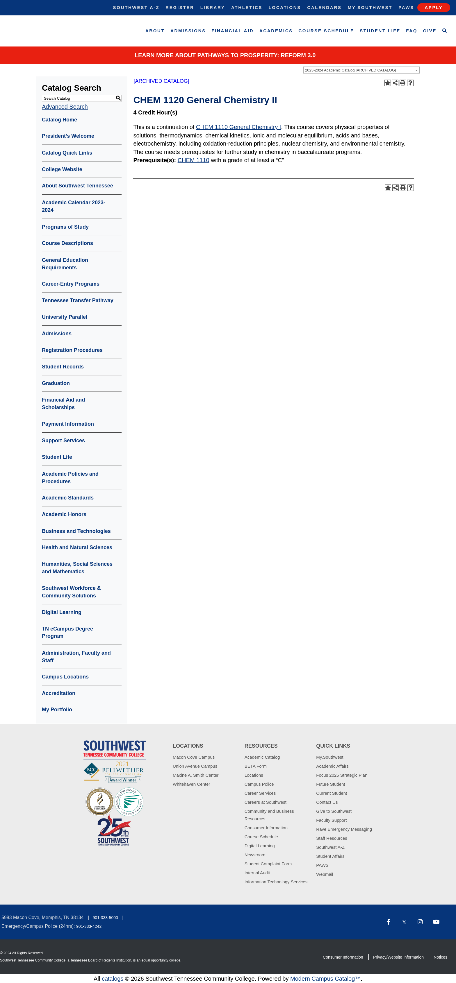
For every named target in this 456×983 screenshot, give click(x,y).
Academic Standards (68, 498)
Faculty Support (331, 820)
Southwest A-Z (136, 7)
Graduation (56, 383)
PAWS (322, 865)
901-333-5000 (105, 917)
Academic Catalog (262, 757)
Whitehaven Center (191, 784)
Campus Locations (65, 677)
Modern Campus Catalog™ (325, 978)
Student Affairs (330, 856)
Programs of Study (65, 227)
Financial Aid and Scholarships (63, 403)
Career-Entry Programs (70, 284)
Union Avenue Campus (195, 766)
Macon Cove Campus (194, 757)
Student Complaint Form (268, 863)
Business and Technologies (76, 531)
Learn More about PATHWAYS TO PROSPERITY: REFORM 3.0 (225, 55)
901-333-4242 (88, 926)
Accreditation (58, 693)
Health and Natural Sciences (77, 547)
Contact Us (327, 802)
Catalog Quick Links (67, 153)
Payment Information (68, 424)
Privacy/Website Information (398, 957)
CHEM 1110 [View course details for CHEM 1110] (193, 160)
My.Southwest (370, 7)
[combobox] (361, 70)
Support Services (63, 440)
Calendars (324, 7)
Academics (276, 30)
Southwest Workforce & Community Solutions (71, 592)
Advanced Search (65, 106)
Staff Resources (331, 838)
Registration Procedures (72, 350)
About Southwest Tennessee (77, 186)
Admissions (188, 30)
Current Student (331, 793)
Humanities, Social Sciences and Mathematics (77, 567)
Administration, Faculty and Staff (76, 656)
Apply (434, 7)
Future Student (330, 784)
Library (212, 7)
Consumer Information (266, 827)
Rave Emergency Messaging (344, 829)
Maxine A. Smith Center (196, 775)
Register (179, 7)
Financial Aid (232, 30)
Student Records (63, 367)
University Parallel (64, 317)
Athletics (246, 7)
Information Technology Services (276, 881)
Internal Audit (257, 872)
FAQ (411, 30)
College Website (62, 169)
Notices (440, 957)
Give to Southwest (334, 811)
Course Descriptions (67, 243)
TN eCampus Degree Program (67, 632)
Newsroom (255, 854)
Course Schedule (326, 30)
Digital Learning (61, 612)
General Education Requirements (65, 264)
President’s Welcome (68, 136)
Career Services (260, 793)
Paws (406, 7)
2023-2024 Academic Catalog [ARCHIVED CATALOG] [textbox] (350, 70)
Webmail (324, 874)
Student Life (380, 30)
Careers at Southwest (265, 802)
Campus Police (259, 784)
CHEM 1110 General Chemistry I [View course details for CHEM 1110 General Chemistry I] (238, 127)
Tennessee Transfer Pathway (77, 300)
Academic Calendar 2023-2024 (73, 206)
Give (430, 30)
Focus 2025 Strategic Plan (341, 775)
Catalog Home (59, 120)
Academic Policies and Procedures (70, 477)
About (155, 30)
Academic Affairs (332, 766)
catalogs (113, 978)
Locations (284, 7)
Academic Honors (64, 514)
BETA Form (256, 766)
